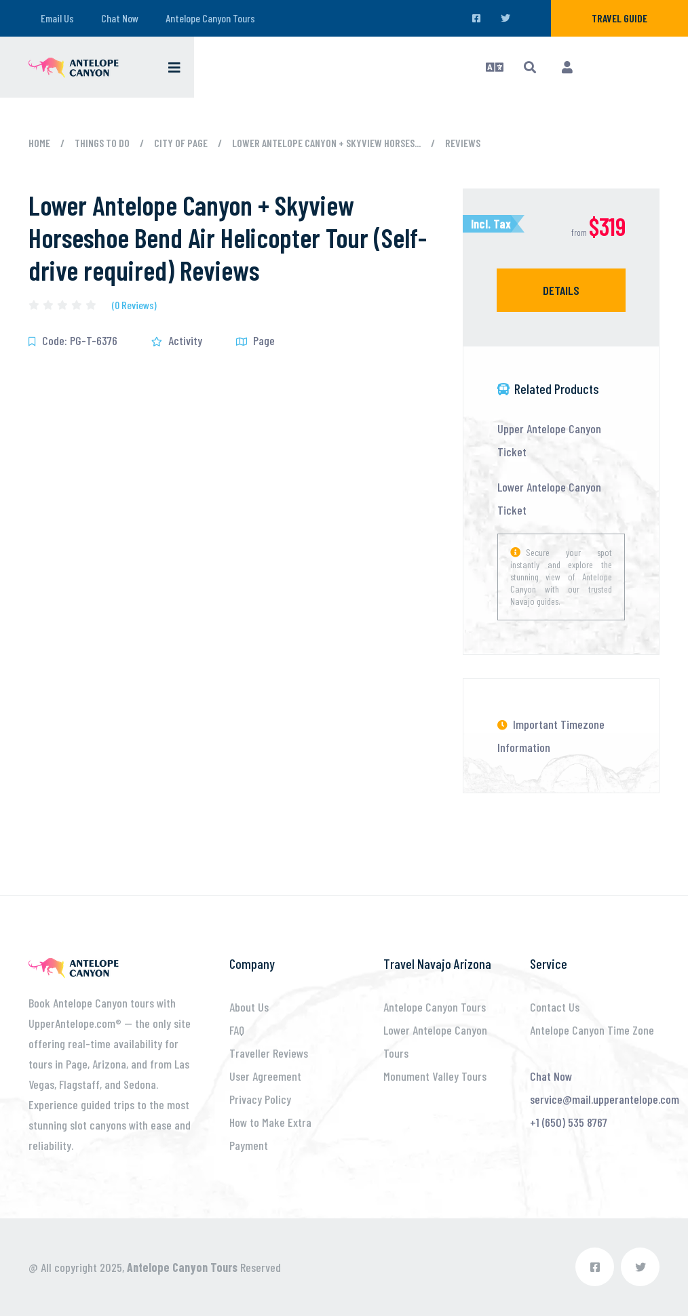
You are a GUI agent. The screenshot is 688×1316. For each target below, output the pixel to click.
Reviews (462, 142)
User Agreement (265, 1076)
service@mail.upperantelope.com (604, 1099)
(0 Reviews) (134, 305)
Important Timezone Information (551, 736)
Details (561, 290)
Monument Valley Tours (434, 1076)
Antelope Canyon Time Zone (592, 1029)
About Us (249, 1006)
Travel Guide (619, 18)
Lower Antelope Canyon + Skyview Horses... (326, 142)
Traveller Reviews (268, 1052)
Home (39, 142)
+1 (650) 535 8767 (568, 1122)
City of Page (181, 142)
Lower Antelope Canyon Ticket (549, 498)
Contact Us (554, 1006)
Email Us (57, 18)
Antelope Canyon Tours (210, 18)
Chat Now (119, 18)
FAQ (236, 1029)
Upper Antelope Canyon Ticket (549, 440)
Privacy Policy (260, 1099)
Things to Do (102, 142)
